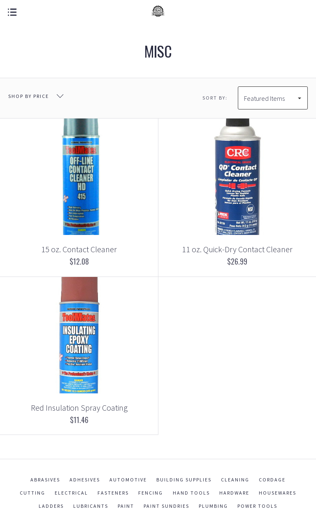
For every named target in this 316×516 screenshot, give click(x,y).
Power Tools (257, 506)
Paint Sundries (166, 506)
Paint (126, 506)
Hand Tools (191, 493)
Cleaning (235, 479)
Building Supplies (183, 479)
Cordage (272, 479)
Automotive (128, 479)
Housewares (277, 493)
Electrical (71, 493)
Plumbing (213, 506)
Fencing (150, 493)
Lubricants (90, 506)
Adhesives (85, 479)
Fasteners (113, 493)
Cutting (32, 493)
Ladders (51, 506)
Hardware (234, 493)
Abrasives (45, 479)
